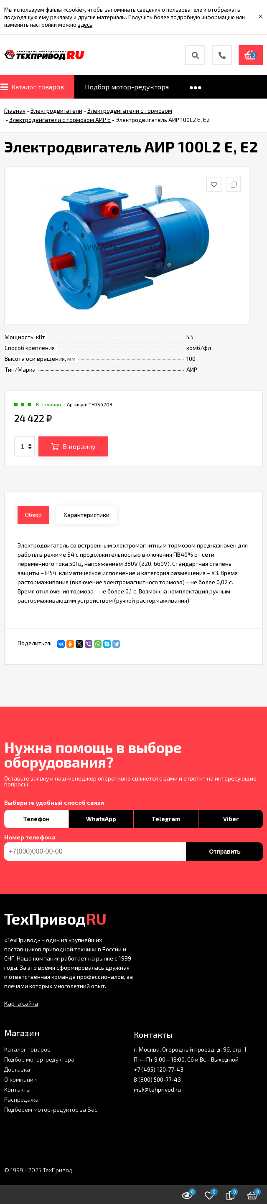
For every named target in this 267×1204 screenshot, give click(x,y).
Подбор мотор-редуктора (39, 1059)
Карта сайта (21, 1003)
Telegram (166, 818)
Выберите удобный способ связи (54, 803)
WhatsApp (101, 818)
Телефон (36, 818)
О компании (20, 1079)
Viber (231, 818)
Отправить (225, 851)
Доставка (17, 1069)
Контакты (17, 1089)
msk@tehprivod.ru (157, 1089)
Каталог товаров (27, 1049)
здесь (85, 24)
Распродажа (21, 1099)
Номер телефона (30, 837)
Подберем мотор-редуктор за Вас (50, 1109)
